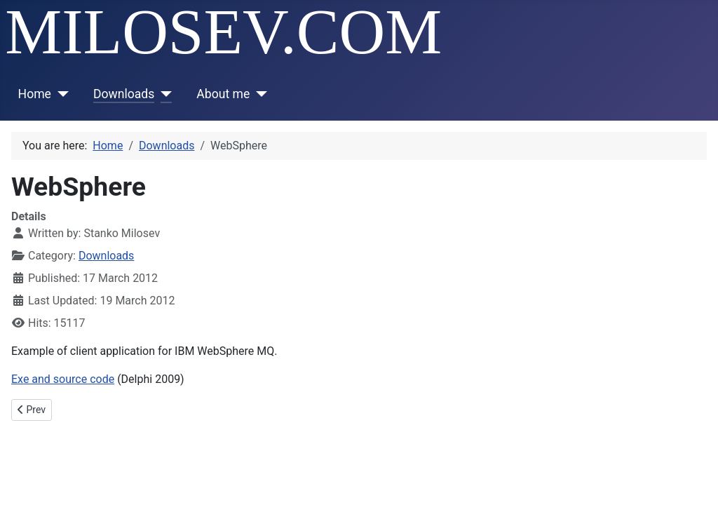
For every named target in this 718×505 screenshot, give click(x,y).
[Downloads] (163, 94)
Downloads (123, 94)
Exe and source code (62, 379)
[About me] (258, 94)
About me (223, 94)
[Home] (60, 94)
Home (34, 94)
